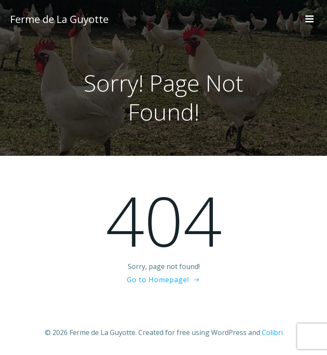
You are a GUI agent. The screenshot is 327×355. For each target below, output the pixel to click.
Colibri (272, 332)
